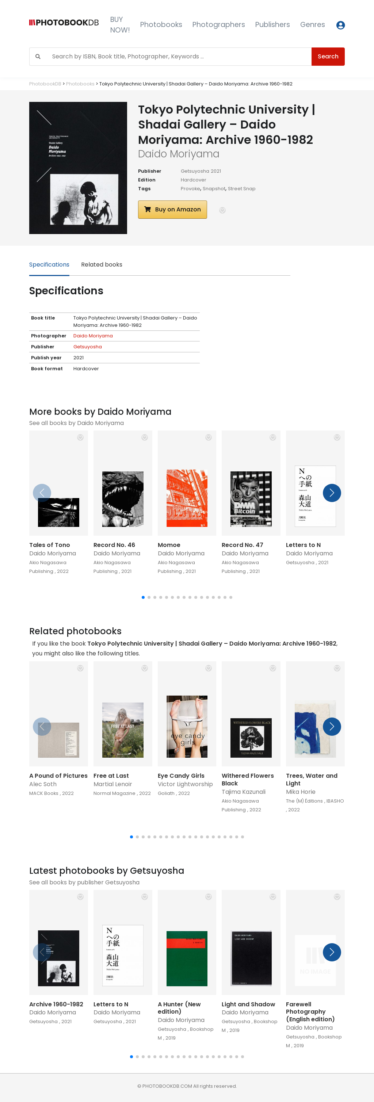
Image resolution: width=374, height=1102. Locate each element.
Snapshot (214, 188)
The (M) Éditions (304, 801)
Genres (312, 25)
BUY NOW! (120, 25)
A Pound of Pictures (58, 776)
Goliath (166, 793)
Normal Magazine (115, 793)
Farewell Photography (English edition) (310, 1012)
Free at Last (111, 776)
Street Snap (242, 188)
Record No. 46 (114, 545)
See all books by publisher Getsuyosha (84, 882)
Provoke (190, 188)
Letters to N (303, 545)
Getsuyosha (195, 171)
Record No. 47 (242, 545)
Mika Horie (301, 792)
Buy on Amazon (172, 209)
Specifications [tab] (49, 264)
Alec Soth (43, 784)
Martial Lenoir (113, 784)
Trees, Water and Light (311, 780)
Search (328, 56)
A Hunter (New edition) (179, 1008)
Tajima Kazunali (244, 792)
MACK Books (43, 793)
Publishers (272, 25)
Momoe (169, 545)
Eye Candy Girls (181, 776)
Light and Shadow (248, 1004)
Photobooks (161, 25)
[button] (222, 210)
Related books (101, 264)
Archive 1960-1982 (56, 1004)
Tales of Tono (49, 545)
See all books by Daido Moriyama (76, 423)
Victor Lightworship (185, 784)
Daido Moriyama (93, 336)
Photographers (218, 25)
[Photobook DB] (64, 25)
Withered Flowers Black (248, 780)
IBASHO (335, 801)
